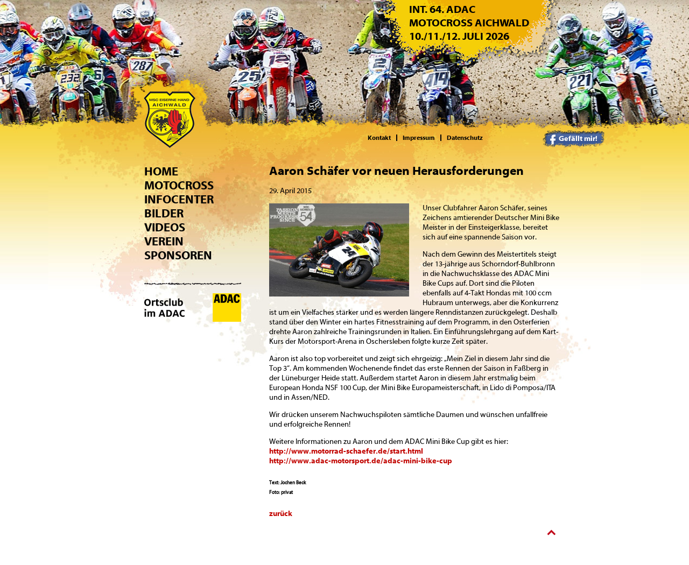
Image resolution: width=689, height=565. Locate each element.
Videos (164, 228)
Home (161, 172)
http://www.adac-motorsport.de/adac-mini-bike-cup (360, 461)
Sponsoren (178, 256)
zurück (280, 514)
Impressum (419, 138)
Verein (164, 242)
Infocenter (179, 200)
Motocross (179, 186)
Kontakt (379, 138)
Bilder (164, 214)
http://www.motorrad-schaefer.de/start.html (346, 451)
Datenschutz (465, 138)
